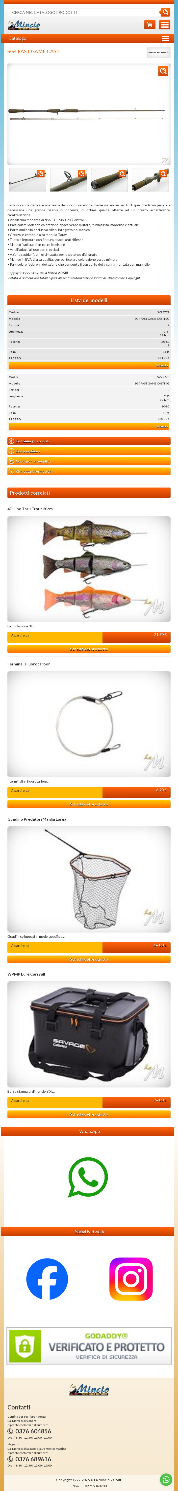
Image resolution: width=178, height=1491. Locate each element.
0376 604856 (33, 1431)
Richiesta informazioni (30, 471)
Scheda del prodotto (89, 648)
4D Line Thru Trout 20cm (30, 509)
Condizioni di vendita (30, 461)
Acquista (162, 365)
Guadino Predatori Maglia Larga (36, 819)
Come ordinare (24, 451)
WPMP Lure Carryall (26, 974)
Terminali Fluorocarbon (29, 664)
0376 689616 (33, 1459)
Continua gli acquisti (29, 441)
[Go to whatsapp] (166, 1479)
